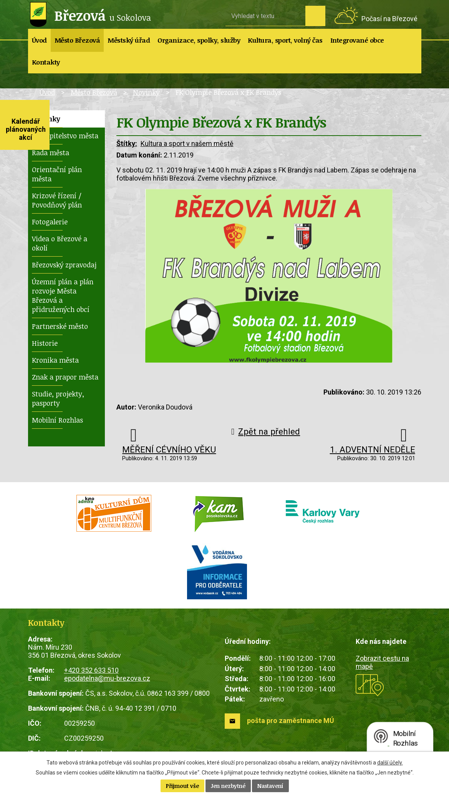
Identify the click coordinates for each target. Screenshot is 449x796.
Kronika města (55, 360)
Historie (45, 343)
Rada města (50, 152)
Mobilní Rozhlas (57, 420)
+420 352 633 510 (91, 670)
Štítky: (126, 143)
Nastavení (270, 785)
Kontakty (46, 62)
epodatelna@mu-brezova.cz (107, 678)
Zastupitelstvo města (65, 135)
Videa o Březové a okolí (59, 243)
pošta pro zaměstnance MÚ (290, 720)
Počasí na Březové (389, 19)
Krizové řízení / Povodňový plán (57, 200)
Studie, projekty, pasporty (58, 398)
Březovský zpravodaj (64, 264)
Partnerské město (60, 326)
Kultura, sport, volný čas (285, 40)
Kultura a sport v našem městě (187, 143)
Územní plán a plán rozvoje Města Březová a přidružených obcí (62, 295)
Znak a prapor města (65, 376)
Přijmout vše (182, 785)
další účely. (390, 763)
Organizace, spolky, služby (198, 40)
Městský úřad (129, 40)
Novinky (146, 92)
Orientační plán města (57, 174)
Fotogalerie (50, 221)
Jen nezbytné (228, 785)
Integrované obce (357, 40)
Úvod (39, 40)
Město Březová (77, 40)
